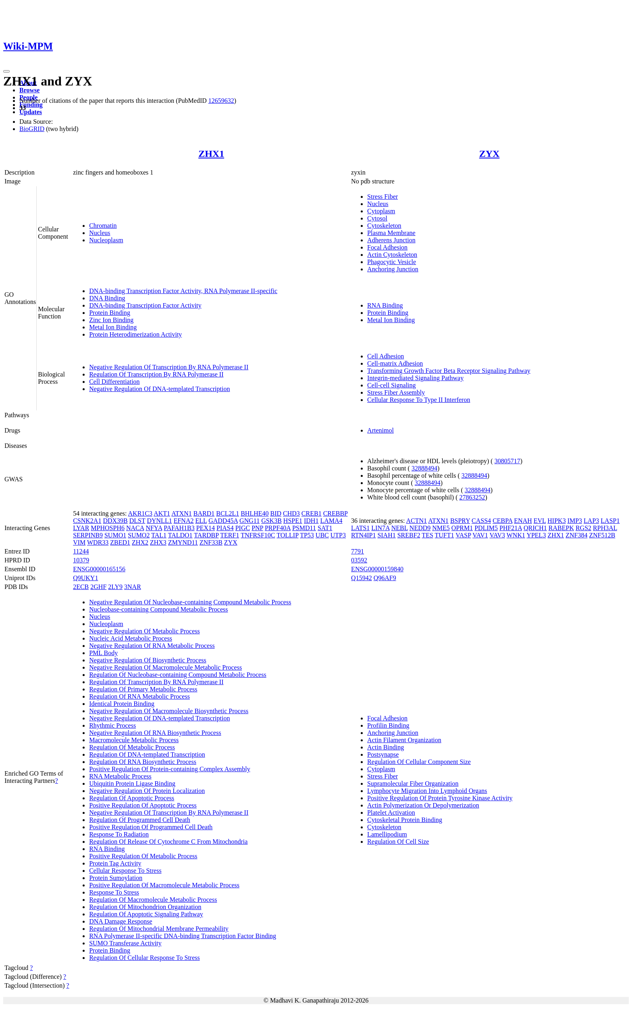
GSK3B (271, 520)
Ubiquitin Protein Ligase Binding (132, 783)
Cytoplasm (381, 211)
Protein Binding (109, 312)
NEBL (399, 527)
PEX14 (205, 527)
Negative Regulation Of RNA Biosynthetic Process (155, 732)
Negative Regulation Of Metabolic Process (144, 631)
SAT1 (325, 527)
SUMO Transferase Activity (125, 943)
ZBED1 (120, 542)
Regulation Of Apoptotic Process (131, 798)
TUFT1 (444, 535)
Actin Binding (385, 747)
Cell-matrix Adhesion (395, 363)
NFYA (154, 527)
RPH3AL (605, 527)
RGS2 (583, 527)
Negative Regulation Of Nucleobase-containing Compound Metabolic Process (190, 602)
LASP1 (610, 520)
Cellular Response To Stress (125, 870)
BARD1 (203, 513)
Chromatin (102, 225)
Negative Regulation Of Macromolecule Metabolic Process (165, 667)
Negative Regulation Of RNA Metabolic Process (152, 645)
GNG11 (249, 520)
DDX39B (115, 520)
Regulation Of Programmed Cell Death (139, 819)
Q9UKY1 (85, 577)
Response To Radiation (119, 834)
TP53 (307, 535)
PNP (257, 527)
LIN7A (380, 527)
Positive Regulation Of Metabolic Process (143, 856)
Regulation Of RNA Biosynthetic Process (142, 761)
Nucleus (99, 232)
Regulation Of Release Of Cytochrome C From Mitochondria (168, 841)
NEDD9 (420, 527)
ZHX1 (211, 153)
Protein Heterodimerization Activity (135, 334)
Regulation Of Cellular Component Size (419, 761)
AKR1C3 (140, 513)
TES (427, 535)
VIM (79, 542)
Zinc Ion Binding (111, 319)
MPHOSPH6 (108, 527)
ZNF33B (211, 542)
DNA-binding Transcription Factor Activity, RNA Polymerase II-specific (183, 290)
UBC (322, 535)
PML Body (103, 652)
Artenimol (380, 430)
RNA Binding (385, 305)
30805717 (507, 461)
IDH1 (311, 520)
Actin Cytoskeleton (392, 254)
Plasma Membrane (391, 232)
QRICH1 (535, 527)
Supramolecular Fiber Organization (412, 783)
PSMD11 (304, 527)
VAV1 (480, 535)
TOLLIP (287, 535)
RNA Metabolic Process (120, 776)
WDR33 (97, 542)
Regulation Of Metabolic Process (132, 747)
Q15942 (361, 577)
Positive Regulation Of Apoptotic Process (143, 805)
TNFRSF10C (258, 535)
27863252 (472, 497)
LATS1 (360, 527)
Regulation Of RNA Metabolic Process (139, 696)
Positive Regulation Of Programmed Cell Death (150, 827)
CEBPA (502, 520)
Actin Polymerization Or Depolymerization (423, 805)
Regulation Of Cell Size (398, 841)
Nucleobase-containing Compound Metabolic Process (158, 609)
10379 (81, 560)
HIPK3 (556, 520)
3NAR (132, 586)
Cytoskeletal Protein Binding (404, 819)
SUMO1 (115, 535)
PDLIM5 (486, 527)
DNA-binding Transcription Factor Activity (145, 305)
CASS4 (481, 520)
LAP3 (591, 520)
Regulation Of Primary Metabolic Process (143, 689)
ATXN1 (181, 513)
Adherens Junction (391, 240)
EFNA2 (184, 520)
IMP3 (575, 520)
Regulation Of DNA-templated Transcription (147, 754)
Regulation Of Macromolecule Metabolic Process (153, 899)
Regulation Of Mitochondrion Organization (145, 906)
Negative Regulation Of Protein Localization (147, 790)
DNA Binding (107, 298)
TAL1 (158, 535)
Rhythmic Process (112, 725)
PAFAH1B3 (179, 527)
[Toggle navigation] (6, 71)
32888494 (424, 468)
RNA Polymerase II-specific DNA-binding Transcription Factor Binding (182, 935)
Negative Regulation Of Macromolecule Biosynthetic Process (168, 710)
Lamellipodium (387, 834)
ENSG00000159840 (377, 569)
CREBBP (335, 513)
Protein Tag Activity (115, 863)
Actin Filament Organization (404, 740)
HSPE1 (292, 520)
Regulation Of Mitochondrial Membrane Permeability (159, 928)
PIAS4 (225, 527)
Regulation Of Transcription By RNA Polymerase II (156, 374)
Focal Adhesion (387, 247)
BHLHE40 (254, 513)
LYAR (81, 527)
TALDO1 (180, 535)
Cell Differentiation (114, 381)
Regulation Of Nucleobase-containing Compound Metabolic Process (177, 674)
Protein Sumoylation (115, 877)
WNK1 (516, 535)
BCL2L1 (227, 513)
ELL (201, 520)
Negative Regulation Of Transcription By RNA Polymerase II (168, 367)
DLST (137, 520)
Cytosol (377, 218)
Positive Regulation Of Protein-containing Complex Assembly (169, 769)
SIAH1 (386, 535)
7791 (357, 551)
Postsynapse (383, 754)
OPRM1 (462, 527)
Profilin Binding (388, 725)
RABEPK (561, 527)
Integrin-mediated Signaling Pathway (415, 378)
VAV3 (497, 535)
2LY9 (115, 586)
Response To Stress (114, 892)
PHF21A (510, 527)
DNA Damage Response (120, 921)
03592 (359, 560)
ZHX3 (158, 542)
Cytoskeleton (384, 225)
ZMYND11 (183, 542)
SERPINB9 (88, 535)
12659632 (221, 100)
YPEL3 (536, 535)
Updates (30, 111)
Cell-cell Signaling (391, 385)
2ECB (81, 586)
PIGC (242, 527)
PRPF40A (278, 527)
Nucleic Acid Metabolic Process (130, 638)
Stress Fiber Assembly (396, 392)
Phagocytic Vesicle (391, 261)
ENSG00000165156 (99, 569)
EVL (540, 520)
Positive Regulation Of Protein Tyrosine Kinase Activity (439, 798)
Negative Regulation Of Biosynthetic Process (147, 660)
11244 (81, 551)
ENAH (523, 520)
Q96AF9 (385, 577)
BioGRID (31, 128)
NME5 (441, 527)
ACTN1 (416, 520)
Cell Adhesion (385, 356)
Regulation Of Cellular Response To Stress (144, 957)
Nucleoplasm (106, 240)
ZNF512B (602, 535)
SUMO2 (139, 535)
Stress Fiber (382, 196)
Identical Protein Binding (121, 703)
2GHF (98, 586)
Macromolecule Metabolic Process (134, 740)
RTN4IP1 (363, 535)
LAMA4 (331, 520)
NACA (135, 527)
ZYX (489, 153)
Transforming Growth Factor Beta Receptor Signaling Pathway (448, 370)
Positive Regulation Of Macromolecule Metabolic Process (164, 885)
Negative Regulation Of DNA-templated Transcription (159, 388)
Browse (29, 90)
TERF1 (229, 535)
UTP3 (338, 535)
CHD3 (291, 513)
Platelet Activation (391, 812)
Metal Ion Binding (113, 327)
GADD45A (223, 520)
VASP (463, 535)
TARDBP (206, 535)
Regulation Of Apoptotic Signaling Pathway (146, 914)
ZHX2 (140, 542)
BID (276, 513)
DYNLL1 (159, 520)
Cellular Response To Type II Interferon (418, 399)
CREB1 (311, 513)
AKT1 (162, 513)
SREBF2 (408, 535)
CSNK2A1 (87, 520)
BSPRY (460, 520)
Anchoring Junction (392, 269)
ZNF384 (576, 535)
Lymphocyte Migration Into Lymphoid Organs (427, 790)
